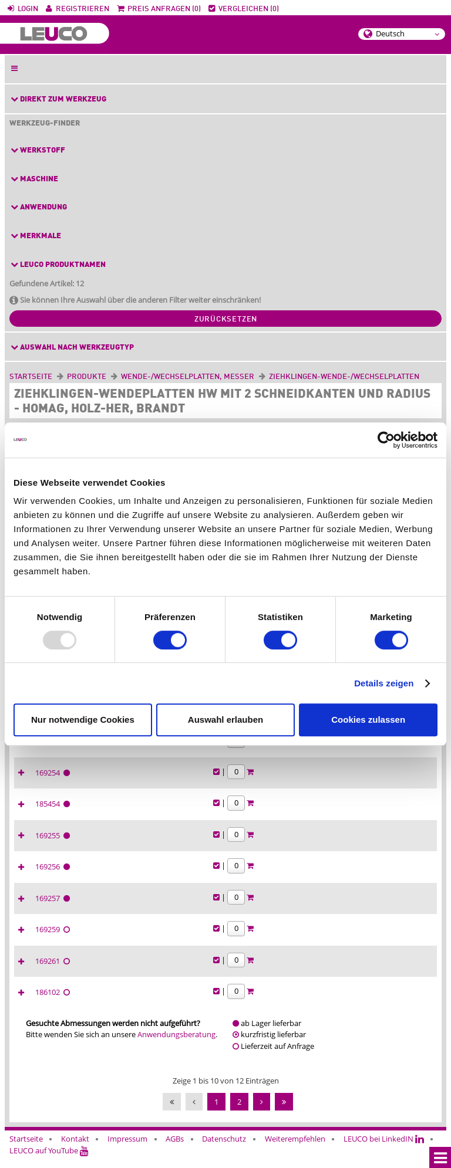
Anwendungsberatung (176, 1045)
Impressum (127, 1149)
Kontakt (75, 1149)
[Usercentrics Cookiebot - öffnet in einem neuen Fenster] (386, 440)
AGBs (175, 1149)
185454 (292, 814)
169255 (292, 846)
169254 (292, 783)
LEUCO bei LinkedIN (384, 1149)
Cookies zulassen (368, 720)
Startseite (30, 377)
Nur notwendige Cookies (82, 720)
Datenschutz (224, 1149)
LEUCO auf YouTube (49, 1161)
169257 (292, 908)
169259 (292, 940)
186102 (292, 1002)
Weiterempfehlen (295, 1149)
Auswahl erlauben (225, 720)
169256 (292, 877)
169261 (292, 971)
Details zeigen (383, 683)
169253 (292, 751)
